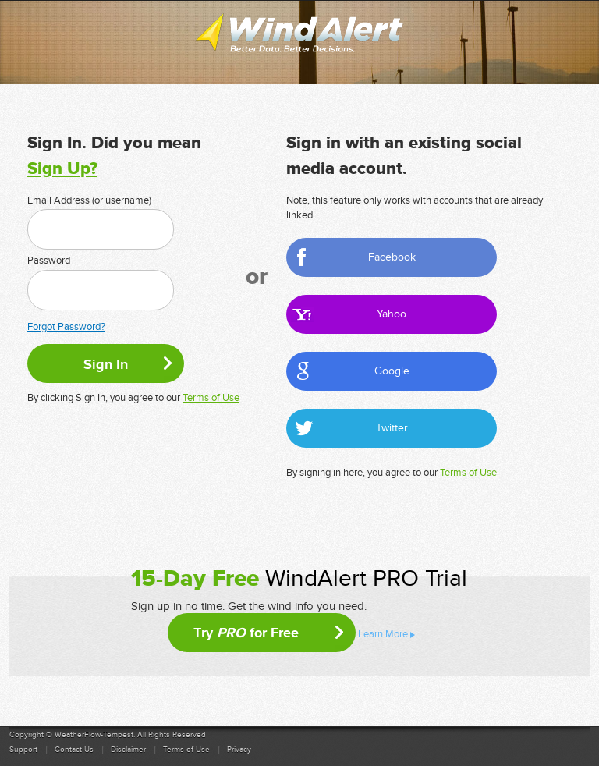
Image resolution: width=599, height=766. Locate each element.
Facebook (392, 257)
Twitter (392, 427)
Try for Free (246, 632)
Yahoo (391, 314)
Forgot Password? (66, 327)
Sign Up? (62, 168)
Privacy (239, 749)
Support (23, 749)
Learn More (383, 634)
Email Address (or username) (89, 200)
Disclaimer (128, 749)
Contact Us (74, 749)
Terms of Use (211, 398)
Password (48, 260)
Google (391, 371)
